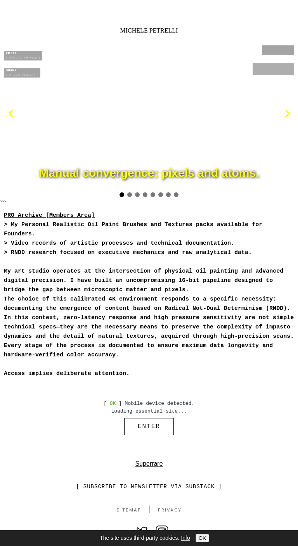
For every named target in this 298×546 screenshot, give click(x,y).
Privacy (170, 512)
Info (185, 538)
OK (202, 538)
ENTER (149, 427)
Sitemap (128, 512)
